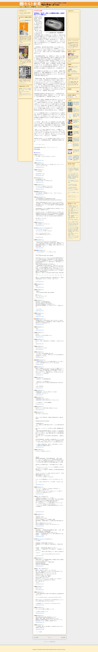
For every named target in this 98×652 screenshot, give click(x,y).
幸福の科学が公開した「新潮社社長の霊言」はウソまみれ (76, 151)
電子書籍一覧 (33, 6)
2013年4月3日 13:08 (40, 447)
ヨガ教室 (73, 229)
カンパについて (40, 6)
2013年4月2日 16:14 (40, 297)
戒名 (74, 230)
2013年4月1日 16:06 (40, 175)
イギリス (70, 236)
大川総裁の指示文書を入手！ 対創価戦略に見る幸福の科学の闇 (76, 115)
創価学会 (73, 178)
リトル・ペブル (73, 197)
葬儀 (77, 230)
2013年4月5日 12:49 (40, 583)
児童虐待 (72, 216)
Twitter (22, 90)
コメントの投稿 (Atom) (50, 641)
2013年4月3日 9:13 (39, 394)
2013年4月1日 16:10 (40, 182)
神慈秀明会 (74, 177)
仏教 (73, 231)
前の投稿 (63, 637)
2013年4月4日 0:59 (39, 555)
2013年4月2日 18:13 (40, 310)
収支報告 (47, 6)
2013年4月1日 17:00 (40, 194)
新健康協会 (70, 177)
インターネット (74, 222)
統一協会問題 (73, 70)
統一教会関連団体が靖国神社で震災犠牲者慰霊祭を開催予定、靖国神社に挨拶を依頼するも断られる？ (76, 158)
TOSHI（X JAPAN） (71, 234)
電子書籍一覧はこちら (23, 83)
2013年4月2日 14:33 (40, 287)
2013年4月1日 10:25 (40, 167)
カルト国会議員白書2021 (23, 65)
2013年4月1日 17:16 (40, 219)
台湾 (69, 237)
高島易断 (71, 180)
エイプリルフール (53, 147)
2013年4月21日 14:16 (40, 605)
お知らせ (74, 205)
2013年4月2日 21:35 (40, 330)
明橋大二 (72, 233)
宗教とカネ (71, 230)
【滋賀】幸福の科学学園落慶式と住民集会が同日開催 (76, 126)
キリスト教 (76, 231)
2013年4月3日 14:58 (40, 493)
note (23, 89)
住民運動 (75, 219)
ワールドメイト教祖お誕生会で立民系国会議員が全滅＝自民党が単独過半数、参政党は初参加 (76, 139)
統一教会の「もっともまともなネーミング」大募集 (73, 67)
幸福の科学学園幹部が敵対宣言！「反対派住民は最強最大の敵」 (76, 121)
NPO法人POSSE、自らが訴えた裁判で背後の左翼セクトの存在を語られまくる (76, 110)
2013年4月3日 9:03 (39, 374)
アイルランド (73, 235)
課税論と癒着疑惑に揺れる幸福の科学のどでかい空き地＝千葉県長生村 (76, 103)
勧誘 (72, 219)
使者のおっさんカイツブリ (40, 228)
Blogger (63, 649)
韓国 (77, 236)
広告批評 (74, 223)
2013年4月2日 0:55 (39, 237)
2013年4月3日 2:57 (39, 364)
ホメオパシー (70, 218)
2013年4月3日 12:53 (40, 409)
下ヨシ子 (76, 233)
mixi (70, 222)
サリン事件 (71, 211)
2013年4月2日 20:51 (40, 324)
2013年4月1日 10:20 (40, 160)
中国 (75, 237)
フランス (71, 238)
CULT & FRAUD (26, 91)
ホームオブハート (72, 190)
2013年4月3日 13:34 (40, 484)
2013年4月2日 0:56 (39, 247)
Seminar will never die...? (26, 93)
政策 (77, 212)
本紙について (26, 6)
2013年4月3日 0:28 (39, 349)
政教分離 (74, 212)
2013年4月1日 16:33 (40, 189)
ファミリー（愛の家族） (74, 189)
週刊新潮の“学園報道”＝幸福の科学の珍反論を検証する (76, 145)
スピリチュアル (73, 228)
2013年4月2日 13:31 (40, 281)
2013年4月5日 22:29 (40, 589)
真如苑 (70, 178)
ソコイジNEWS (70, 81)
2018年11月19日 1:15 (40, 622)
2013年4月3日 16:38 (40, 511)
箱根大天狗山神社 (73, 187)
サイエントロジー (73, 173)
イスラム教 (70, 232)
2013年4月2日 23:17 (40, 336)
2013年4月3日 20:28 (40, 536)
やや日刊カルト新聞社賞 (72, 206)
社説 (77, 205)
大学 (75, 215)
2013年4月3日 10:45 (40, 404)
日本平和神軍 (74, 185)
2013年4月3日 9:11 (39, 387)
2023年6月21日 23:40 (40, 629)
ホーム (21, 6)
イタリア (74, 236)
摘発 (74, 210)
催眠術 (70, 229)
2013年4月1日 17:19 (40, 225)
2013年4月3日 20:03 (40, 525)
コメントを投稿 (39, 631)
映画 (71, 223)
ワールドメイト (73, 199)
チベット (72, 237)
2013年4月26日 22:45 (40, 613)
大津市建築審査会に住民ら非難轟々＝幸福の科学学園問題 (76, 133)
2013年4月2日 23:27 (40, 343)
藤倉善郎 (37, 191)
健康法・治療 (75, 217)
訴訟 (76, 210)
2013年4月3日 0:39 (39, 357)
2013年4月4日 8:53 (39, 566)
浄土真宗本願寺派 (75, 176)
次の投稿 (36, 637)
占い (73, 227)
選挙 (69, 213)
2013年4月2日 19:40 (40, 316)
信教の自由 (73, 213)
